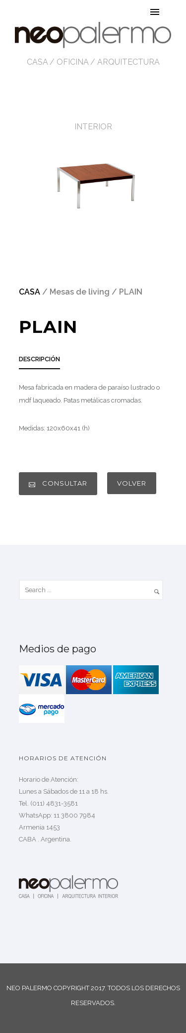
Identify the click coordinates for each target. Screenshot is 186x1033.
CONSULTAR (58, 483)
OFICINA (73, 62)
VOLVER (131, 483)
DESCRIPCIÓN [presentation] (39, 359)
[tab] (39, 362)
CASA (37, 62)
